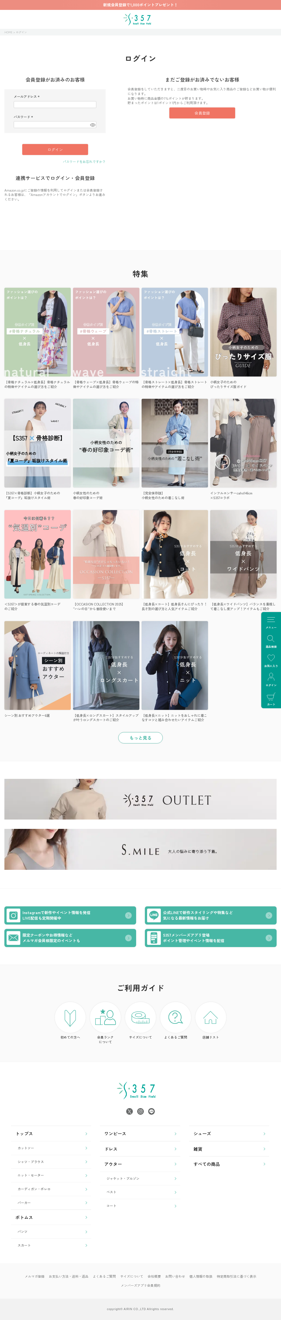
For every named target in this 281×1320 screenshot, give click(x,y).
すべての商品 (206, 1164)
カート (271, 698)
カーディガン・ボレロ (34, 1188)
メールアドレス (27, 96)
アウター (113, 1164)
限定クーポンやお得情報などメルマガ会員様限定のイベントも (43, 938)
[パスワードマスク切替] (92, 124)
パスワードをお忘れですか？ (84, 161)
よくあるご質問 (175, 1020)
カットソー (26, 1147)
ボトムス (24, 1217)
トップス (24, 1133)
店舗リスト (210, 1020)
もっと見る (140, 737)
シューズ (202, 1133)
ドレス (110, 1148)
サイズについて (140, 1020)
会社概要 (154, 1276)
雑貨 (197, 1148)
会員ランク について (105, 1023)
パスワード (24, 116)
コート (111, 1205)
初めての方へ (70, 1020)
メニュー (271, 621)
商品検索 (271, 641)
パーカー (24, 1202)
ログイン (271, 679)
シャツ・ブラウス (31, 1161)
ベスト (111, 1191)
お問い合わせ (175, 1276)
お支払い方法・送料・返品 (68, 1276)
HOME (8, 32)
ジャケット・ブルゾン (122, 1178)
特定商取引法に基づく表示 (236, 1276)
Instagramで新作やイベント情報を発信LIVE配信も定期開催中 (49, 915)
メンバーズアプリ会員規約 (140, 1285)
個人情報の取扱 (200, 1276)
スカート (24, 1245)
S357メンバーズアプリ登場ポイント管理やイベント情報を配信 (185, 938)
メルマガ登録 (34, 1276)
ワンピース (115, 1133)
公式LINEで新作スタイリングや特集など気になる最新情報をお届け (190, 915)
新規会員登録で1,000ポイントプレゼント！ (140, 4)
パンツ (22, 1231)
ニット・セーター (31, 1175)
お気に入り (271, 660)
